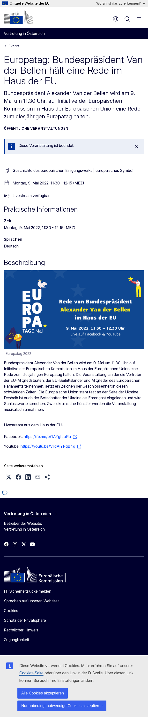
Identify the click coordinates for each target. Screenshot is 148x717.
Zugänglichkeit (16, 639)
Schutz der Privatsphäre (25, 620)
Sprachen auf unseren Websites (31, 600)
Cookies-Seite (31, 673)
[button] (9, 477)
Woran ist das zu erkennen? (121, 3)
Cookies (11, 610)
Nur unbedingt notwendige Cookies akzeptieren (62, 706)
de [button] (115, 19)
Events (14, 46)
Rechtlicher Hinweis (21, 630)
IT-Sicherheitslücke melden (27, 591)
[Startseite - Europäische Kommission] (18, 17)
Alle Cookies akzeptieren (42, 693)
